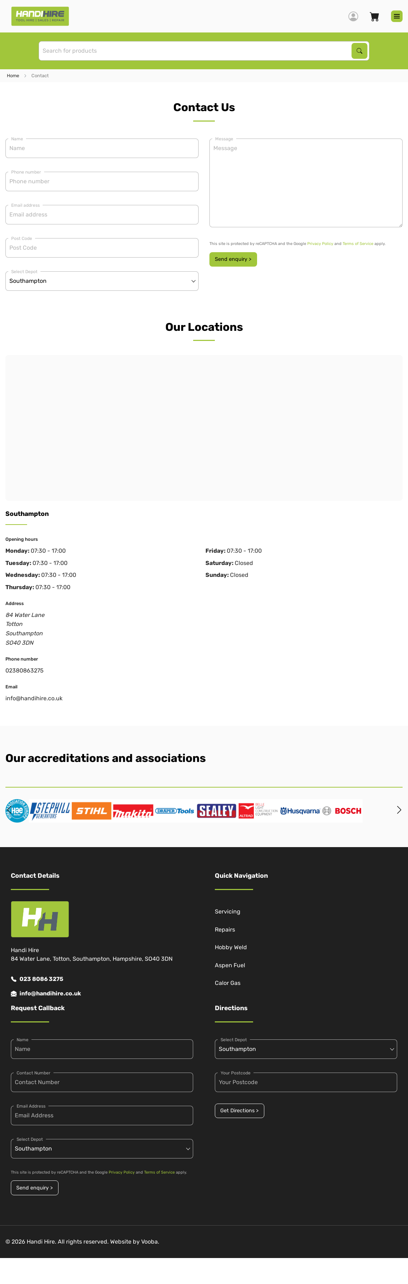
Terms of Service (358, 243)
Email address (25, 205)
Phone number (26, 172)
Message (224, 138)
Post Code (21, 238)
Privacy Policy (320, 243)
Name (17, 138)
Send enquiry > (233, 259)
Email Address (31, 1106)
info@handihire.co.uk (33, 698)
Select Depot (24, 271)
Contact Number (34, 1072)
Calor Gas (227, 983)
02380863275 (24, 670)
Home (13, 75)
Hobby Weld (231, 947)
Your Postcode (236, 1072)
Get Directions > (239, 1111)
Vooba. (150, 1241)
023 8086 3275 (37, 979)
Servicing (227, 911)
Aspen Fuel (230, 965)
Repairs (225, 929)
